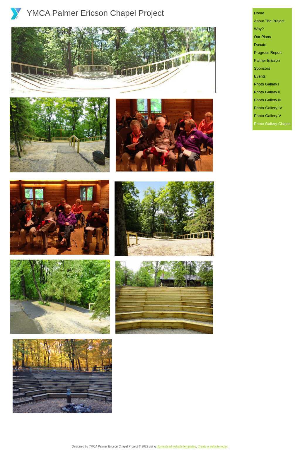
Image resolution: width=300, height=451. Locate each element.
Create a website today (213, 446)
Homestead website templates (176, 446)
